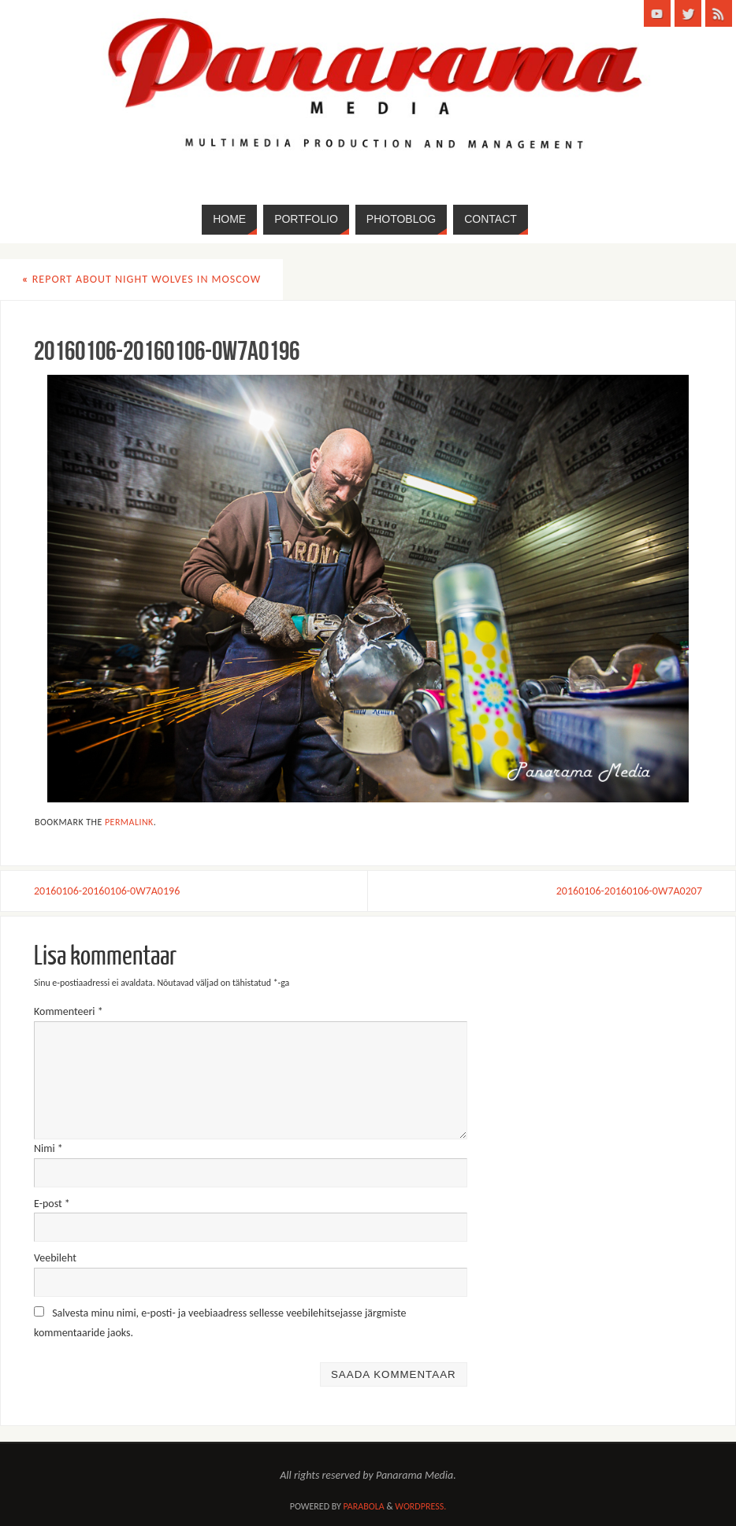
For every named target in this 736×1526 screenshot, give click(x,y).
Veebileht (55, 1258)
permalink (129, 822)
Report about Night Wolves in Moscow (141, 279)
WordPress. (420, 1506)
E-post (52, 1203)
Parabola (364, 1506)
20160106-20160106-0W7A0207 (629, 891)
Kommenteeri (68, 1011)
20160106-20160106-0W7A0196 (107, 891)
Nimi (48, 1148)
